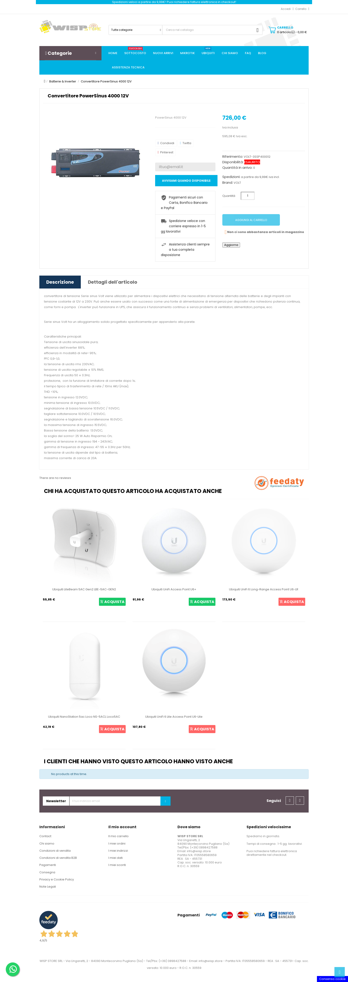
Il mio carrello (118, 836)
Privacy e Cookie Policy (56, 879)
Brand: (227, 182)
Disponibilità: (233, 162)
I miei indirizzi (118, 850)
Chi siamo (46, 843)
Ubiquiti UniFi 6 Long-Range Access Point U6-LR (263, 589)
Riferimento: (232, 156)
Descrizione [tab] (60, 282)
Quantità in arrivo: (237, 167)
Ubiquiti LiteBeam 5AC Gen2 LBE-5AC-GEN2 (84, 589)
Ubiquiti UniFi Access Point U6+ (173, 589)
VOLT (237, 183)
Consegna (47, 872)
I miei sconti (117, 865)
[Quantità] (248, 196)
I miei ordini (116, 843)
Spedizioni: (231, 177)
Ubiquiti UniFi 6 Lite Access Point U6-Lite (174, 716)
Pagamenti (47, 865)
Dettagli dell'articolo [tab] (112, 282)
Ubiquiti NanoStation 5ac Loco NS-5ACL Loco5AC (84, 716)
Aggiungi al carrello (251, 220)
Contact (45, 836)
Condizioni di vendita (55, 850)
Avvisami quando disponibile (186, 181)
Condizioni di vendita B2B (58, 858)
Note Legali (47, 886)
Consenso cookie (332, 979)
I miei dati (115, 858)
